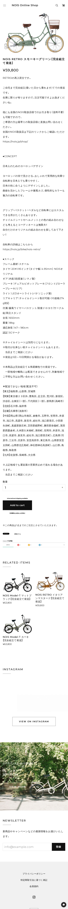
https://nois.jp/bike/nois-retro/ (22, 249)
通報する (17, 534)
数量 (5, 481)
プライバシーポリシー (34, 843)
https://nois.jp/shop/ (15, 141)
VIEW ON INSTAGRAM (34, 691)
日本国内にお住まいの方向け (17, 513)
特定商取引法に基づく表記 (34, 850)
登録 (58, 816)
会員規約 (34, 856)
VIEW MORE (17, 756)
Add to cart (17, 505)
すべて (8, 545)
